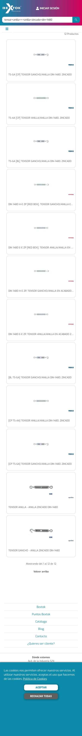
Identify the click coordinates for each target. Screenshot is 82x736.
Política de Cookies (35, 679)
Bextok (41, 607)
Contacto (41, 636)
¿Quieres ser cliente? (41, 643)
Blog (41, 629)
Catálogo (41, 621)
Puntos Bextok (41, 614)
